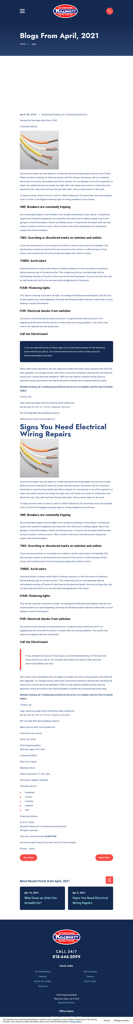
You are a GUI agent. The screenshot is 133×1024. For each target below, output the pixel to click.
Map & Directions (66, 958)
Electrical (42, 942)
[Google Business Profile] (84, 995)
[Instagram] (78, 995)
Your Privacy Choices (56, 1015)
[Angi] (66, 995)
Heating (42, 932)
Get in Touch (90, 937)
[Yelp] (60, 995)
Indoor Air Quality (42, 937)
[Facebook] (48, 995)
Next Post (104, 813)
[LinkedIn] (72, 995)
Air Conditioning (43, 927)
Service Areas (90, 927)
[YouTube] (54, 995)
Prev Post (29, 813)
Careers (90, 932)
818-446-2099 (66, 912)
